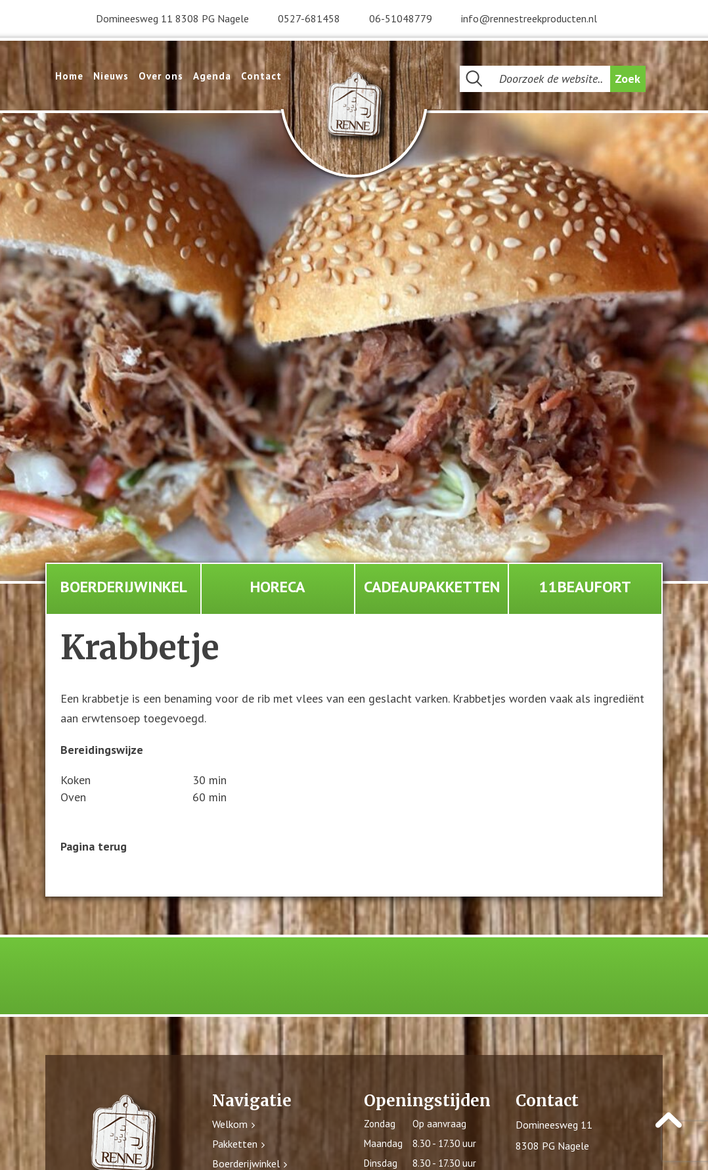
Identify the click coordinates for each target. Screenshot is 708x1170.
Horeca (277, 586)
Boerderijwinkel (123, 586)
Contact (261, 76)
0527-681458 (309, 18)
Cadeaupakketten (432, 586)
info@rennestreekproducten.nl (529, 18)
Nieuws (111, 76)
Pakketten (234, 1143)
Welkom (230, 1124)
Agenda (212, 76)
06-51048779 (400, 18)
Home (69, 76)
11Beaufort (585, 586)
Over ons (161, 76)
